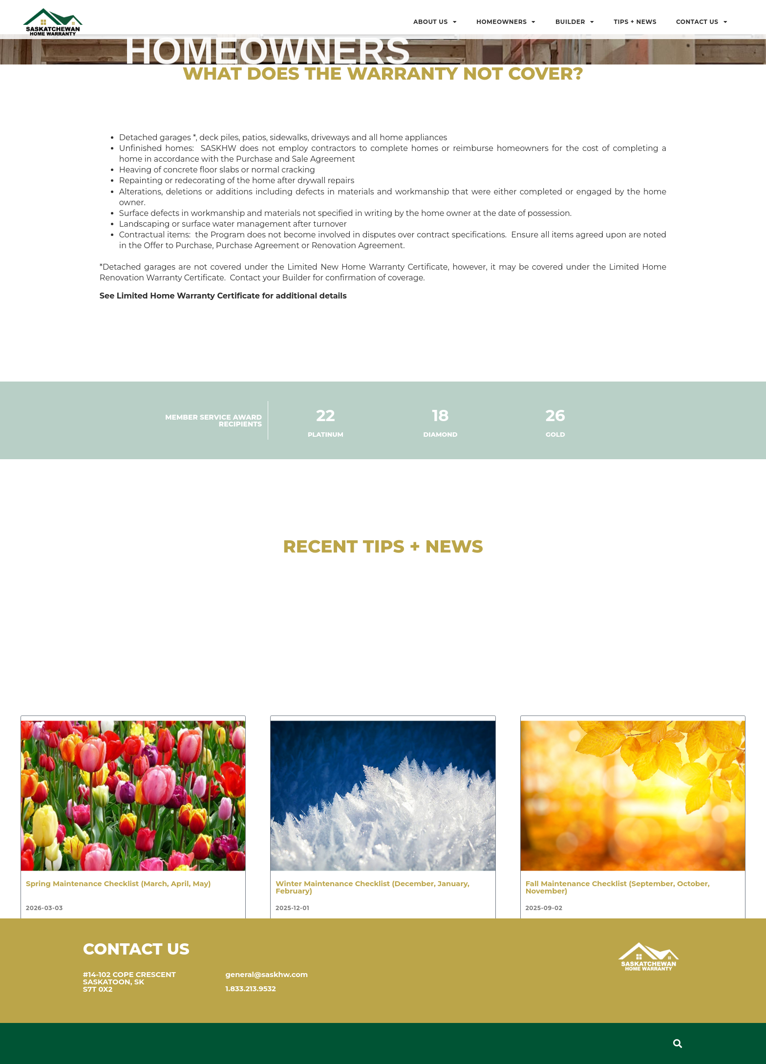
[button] (677, 1044)
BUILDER (574, 22)
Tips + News (635, 21)
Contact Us (701, 22)
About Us (435, 22)
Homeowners (506, 22)
